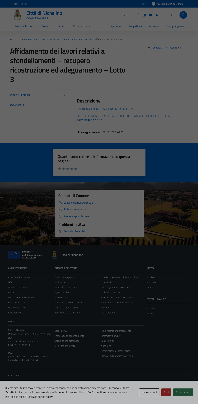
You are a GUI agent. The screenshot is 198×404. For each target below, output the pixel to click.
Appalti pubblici (62, 292)
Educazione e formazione (67, 312)
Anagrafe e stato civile (66, 287)
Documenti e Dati (17, 307)
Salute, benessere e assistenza (117, 297)
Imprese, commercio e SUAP (115, 287)
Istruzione (154, 26)
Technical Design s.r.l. (29, 395)
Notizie (151, 277)
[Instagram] (143, 15)
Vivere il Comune (83, 26)
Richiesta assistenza (65, 346)
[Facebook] (137, 15)
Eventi (150, 313)
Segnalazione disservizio (66, 341)
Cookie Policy (107, 341)
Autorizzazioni (62, 297)
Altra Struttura (16, 312)
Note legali (106, 346)
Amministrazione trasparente (116, 331)
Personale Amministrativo (21, 297)
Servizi (62, 26)
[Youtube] (149, 15)
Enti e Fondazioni (17, 302)
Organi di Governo (17, 287)
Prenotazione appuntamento (69, 336)
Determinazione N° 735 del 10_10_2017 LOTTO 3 (106, 109)
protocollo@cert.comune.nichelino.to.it (28, 356)
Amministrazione (25, 26)
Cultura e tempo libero (66, 307)
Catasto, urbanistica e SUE (68, 302)
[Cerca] (183, 15)
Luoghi (150, 308)
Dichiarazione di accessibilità (115, 351)
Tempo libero (135, 26)
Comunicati (153, 282)
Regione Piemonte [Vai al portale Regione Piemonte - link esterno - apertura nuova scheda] (19, 3)
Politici (11, 292)
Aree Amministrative (19, 277)
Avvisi (150, 287)
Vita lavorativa (108, 312)
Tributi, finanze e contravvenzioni (118, 302)
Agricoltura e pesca (64, 277)
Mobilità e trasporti (111, 292)
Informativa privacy (111, 336)
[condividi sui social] (155, 47)
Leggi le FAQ (60, 331)
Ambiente (60, 282)
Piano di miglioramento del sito (117, 356)
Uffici (10, 282)
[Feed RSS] (155, 15)
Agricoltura (116, 26)
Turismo (105, 307)
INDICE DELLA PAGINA (37, 95)
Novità (46, 26)
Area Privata (14, 375)
